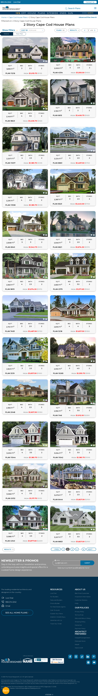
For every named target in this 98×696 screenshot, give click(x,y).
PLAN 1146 (57, 415)
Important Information (83, 597)
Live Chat (16, 2)
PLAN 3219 (9, 373)
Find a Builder (55, 603)
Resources (56, 589)
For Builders (54, 597)
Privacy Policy (79, 611)
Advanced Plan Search (88, 17)
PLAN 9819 (9, 289)
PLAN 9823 (10, 121)
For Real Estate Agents (58, 607)
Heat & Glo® (79, 648)
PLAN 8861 (57, 163)
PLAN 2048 (10, 412)
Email (5, 606)
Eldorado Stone (80, 641)
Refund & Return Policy (83, 618)
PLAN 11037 (10, 163)
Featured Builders (56, 600)
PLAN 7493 (10, 331)
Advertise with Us (56, 620)
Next (91, 549)
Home (4, 17)
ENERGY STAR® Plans (57, 617)
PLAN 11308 (10, 205)
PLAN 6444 (58, 499)
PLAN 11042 (58, 457)
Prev (55, 549)
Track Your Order (56, 624)
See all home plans (17, 613)
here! (87, 568)
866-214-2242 (6, 2)
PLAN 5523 (57, 204)
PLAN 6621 (57, 247)
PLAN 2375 (57, 289)
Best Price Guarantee (82, 593)
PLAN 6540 (10, 247)
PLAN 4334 (58, 73)
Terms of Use (79, 615)
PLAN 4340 (10, 541)
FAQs (76, 603)
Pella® (77, 644)
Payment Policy (80, 628)
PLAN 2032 (10, 498)
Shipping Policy (80, 622)
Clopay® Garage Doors (82, 638)
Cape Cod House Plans (18, 17)
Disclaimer (78, 625)
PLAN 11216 (10, 73)
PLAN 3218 (57, 331)
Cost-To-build (55, 610)
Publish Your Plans (56, 613)
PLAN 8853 (58, 542)
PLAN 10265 (58, 373)
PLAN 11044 (10, 457)
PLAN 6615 (57, 115)
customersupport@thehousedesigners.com (28, 688)
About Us (80, 589)
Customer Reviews (81, 600)
